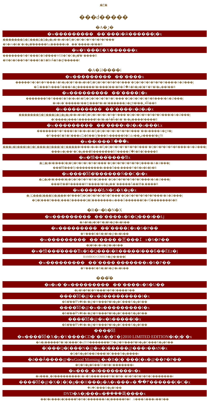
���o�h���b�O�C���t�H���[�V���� (40, 146)
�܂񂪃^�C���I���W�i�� (44, 195)
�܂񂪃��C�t (43, 163)
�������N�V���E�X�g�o (28, 39)
